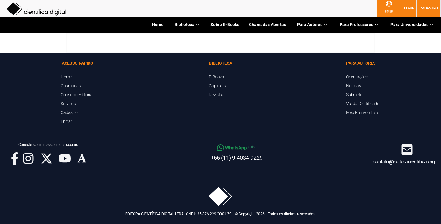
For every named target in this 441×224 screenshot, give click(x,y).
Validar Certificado (362, 103)
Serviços (68, 103)
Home (158, 24)
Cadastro (429, 8)
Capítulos (217, 85)
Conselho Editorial (77, 94)
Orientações (357, 76)
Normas (353, 85)
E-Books (216, 76)
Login (409, 8)
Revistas (216, 94)
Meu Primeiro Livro (362, 112)
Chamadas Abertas (267, 24)
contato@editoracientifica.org (404, 162)
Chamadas (71, 85)
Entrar (66, 121)
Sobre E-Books (224, 24)
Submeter (355, 94)
